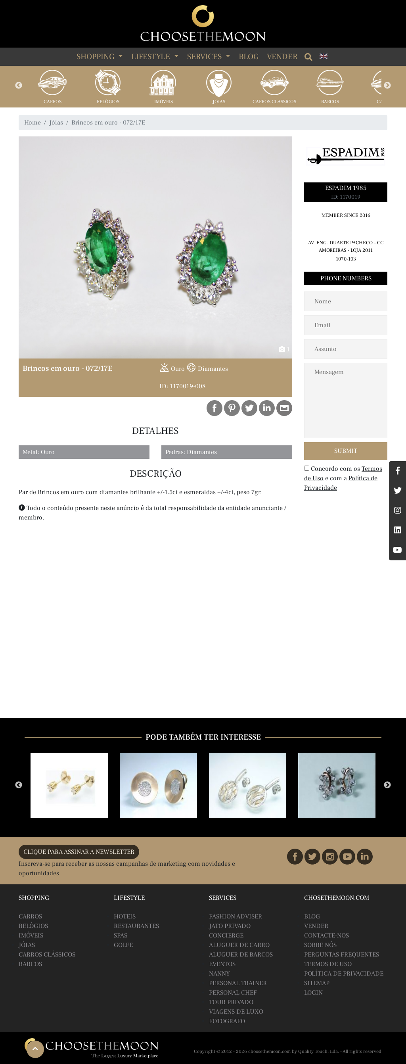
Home (32, 123)
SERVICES (205, 57)
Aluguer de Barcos (241, 955)
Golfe (123, 945)
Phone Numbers (346, 278)
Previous (19, 86)
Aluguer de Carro (239, 945)
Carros (52, 102)
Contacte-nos (326, 935)
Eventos (222, 964)
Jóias (219, 102)
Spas (120, 935)
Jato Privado (230, 926)
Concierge (226, 935)
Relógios (108, 102)
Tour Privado (231, 1002)
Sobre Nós (320, 945)
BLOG (312, 916)
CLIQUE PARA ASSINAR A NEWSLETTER (78, 852)
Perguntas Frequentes (341, 955)
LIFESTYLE (151, 57)
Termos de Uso (328, 964)
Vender (282, 57)
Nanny (219, 974)
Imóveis (163, 102)
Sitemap (316, 983)
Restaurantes (136, 926)
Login (313, 993)
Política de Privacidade (343, 974)
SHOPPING (96, 57)
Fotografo (227, 1021)
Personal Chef (233, 993)
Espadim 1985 (345, 188)
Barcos (330, 102)
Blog (249, 57)
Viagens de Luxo (236, 1012)
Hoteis (125, 916)
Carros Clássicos (274, 102)
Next (387, 86)
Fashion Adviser (235, 916)
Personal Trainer (238, 983)
